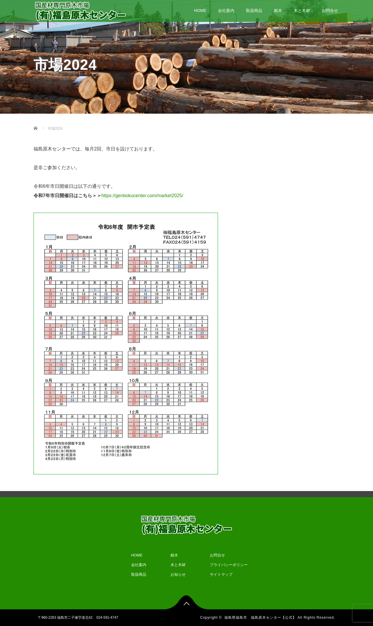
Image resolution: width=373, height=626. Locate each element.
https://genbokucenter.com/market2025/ (142, 195)
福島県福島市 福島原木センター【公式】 (260, 617)
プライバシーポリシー (229, 565)
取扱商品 (254, 10)
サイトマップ (221, 574)
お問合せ (330, 10)
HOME (200, 10)
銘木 (278, 10)
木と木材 (302, 10)
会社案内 (226, 10)
